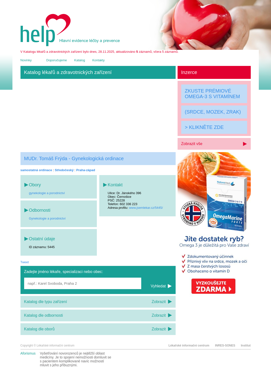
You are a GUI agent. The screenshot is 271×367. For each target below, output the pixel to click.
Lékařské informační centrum (189, 345)
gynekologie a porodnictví (47, 193)
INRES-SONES (225, 345)
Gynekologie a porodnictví (47, 218)
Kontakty (98, 60)
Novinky (26, 60)
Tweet (24, 262)
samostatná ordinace (36, 170)
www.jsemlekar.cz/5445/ (146, 208)
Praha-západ (85, 170)
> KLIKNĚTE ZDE (204, 127)
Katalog (79, 60)
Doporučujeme (56, 60)
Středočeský (64, 170)
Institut (246, 345)
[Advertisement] (98, 115)
